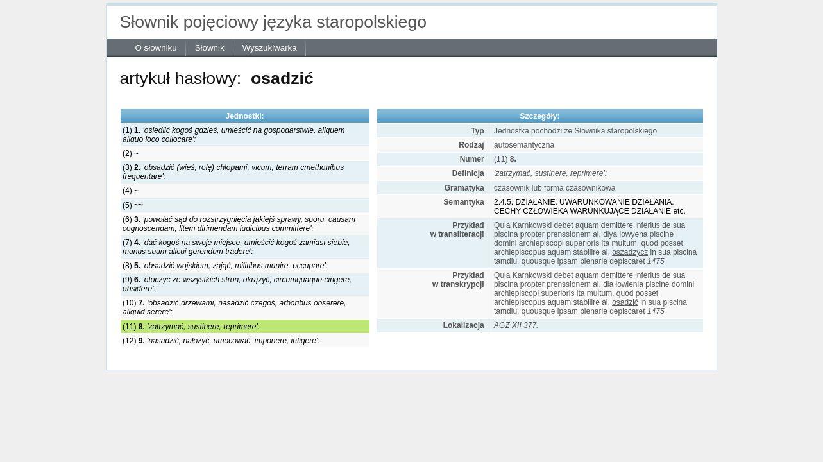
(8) (225, 265)
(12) (221, 340)
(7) (236, 247)
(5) (133, 205)
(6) (239, 224)
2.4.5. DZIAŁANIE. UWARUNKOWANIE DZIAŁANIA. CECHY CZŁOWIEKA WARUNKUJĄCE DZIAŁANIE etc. (590, 207)
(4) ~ (131, 190)
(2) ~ (131, 153)
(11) (191, 326)
